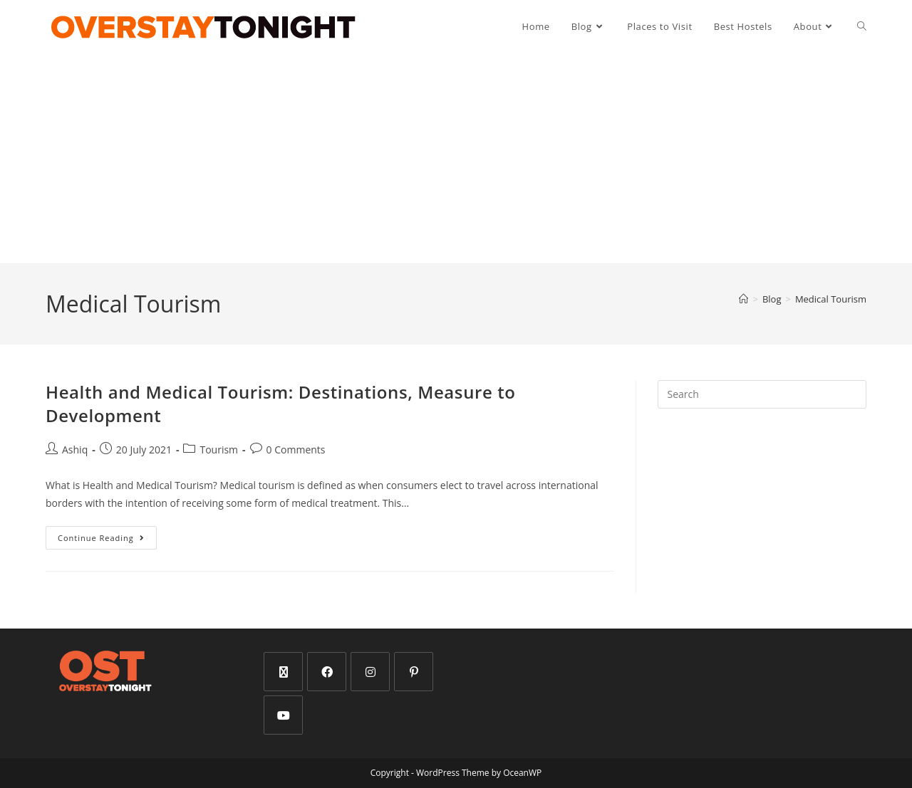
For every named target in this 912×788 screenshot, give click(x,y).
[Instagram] (370, 671)
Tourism (219, 449)
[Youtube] (283, 715)
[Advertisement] (456, 158)
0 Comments (296, 449)
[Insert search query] (762, 394)
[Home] (743, 299)
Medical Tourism (830, 299)
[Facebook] (326, 671)
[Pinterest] (413, 671)
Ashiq (75, 449)
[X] (283, 671)
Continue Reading (107, 534)
